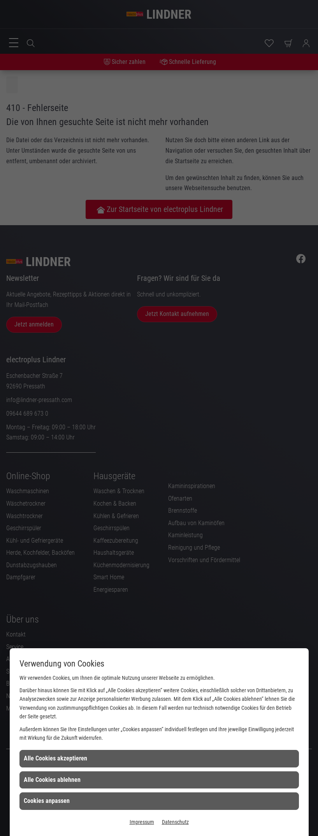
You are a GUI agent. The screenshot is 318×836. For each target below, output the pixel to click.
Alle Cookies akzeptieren (55, 758)
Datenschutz (175, 822)
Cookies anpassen (47, 800)
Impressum (142, 822)
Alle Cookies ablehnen (52, 779)
